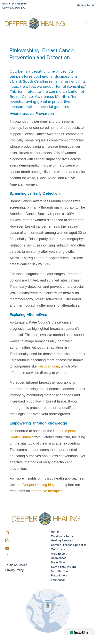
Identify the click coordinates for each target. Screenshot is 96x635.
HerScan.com (48, 366)
